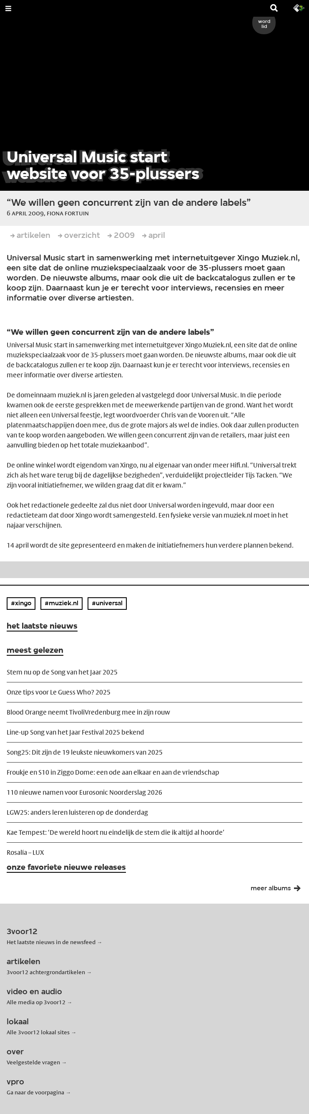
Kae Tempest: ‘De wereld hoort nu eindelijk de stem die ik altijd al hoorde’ (115, 832)
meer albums (278, 890)
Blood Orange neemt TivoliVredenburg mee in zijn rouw (88, 712)
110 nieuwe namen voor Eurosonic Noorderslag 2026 (84, 792)
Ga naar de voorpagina (35, 1092)
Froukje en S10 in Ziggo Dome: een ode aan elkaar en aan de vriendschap (113, 772)
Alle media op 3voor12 (36, 1002)
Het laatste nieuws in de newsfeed (51, 942)
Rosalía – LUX (25, 852)
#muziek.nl (61, 603)
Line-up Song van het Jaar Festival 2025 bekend (75, 732)
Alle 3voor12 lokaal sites (38, 1032)
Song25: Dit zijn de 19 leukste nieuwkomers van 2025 (85, 752)
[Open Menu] (8, 8)
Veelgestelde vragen (33, 1062)
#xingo (21, 603)
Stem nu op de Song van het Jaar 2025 (62, 672)
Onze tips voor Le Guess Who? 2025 (59, 692)
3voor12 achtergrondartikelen (46, 972)
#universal (107, 603)
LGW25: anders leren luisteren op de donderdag (77, 812)
